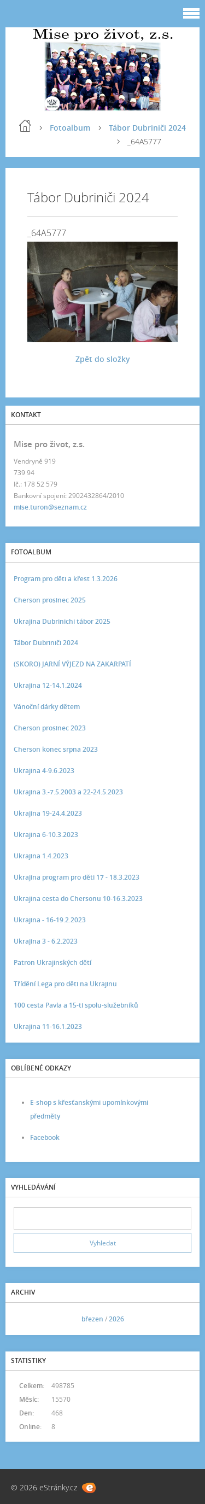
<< (26, 1319)
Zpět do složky (102, 359)
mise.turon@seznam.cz (50, 507)
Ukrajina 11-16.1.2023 (48, 1026)
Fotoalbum (70, 127)
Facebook (45, 1137)
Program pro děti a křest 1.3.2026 (66, 578)
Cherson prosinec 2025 (50, 600)
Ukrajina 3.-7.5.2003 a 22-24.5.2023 (68, 792)
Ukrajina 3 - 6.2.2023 (46, 941)
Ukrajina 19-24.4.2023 (48, 813)
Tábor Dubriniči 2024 (147, 127)
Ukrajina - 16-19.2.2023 (50, 919)
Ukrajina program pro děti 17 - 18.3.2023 (76, 877)
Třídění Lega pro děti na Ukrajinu (65, 983)
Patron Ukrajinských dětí (52, 962)
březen (92, 1319)
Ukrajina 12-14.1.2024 (48, 685)
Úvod (25, 125)
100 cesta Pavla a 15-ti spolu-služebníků (76, 1005)
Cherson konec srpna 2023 (56, 749)
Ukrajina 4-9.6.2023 (44, 770)
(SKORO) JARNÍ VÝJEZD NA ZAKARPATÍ (72, 664)
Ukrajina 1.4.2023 (41, 856)
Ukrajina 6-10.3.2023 (46, 834)
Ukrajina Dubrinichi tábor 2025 (62, 621)
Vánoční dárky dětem (47, 706)
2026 (116, 1319)
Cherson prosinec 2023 (50, 728)
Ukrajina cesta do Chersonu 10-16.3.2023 (78, 898)
